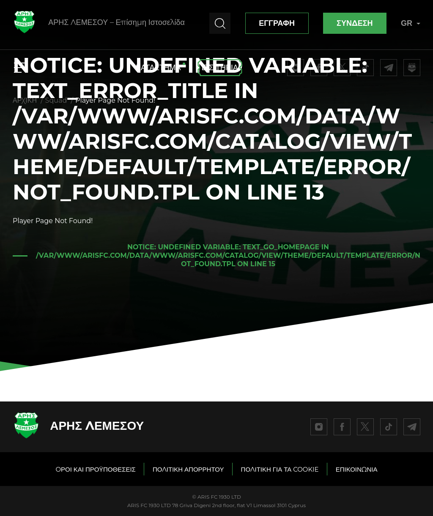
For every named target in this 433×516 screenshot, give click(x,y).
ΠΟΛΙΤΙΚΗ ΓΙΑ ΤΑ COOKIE (280, 469)
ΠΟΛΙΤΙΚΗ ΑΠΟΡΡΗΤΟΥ (188, 469)
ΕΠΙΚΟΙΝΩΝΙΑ (357, 469)
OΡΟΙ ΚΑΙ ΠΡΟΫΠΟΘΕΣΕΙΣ (95, 469)
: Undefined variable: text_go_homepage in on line (228, 255)
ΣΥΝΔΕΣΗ (355, 23)
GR (410, 23)
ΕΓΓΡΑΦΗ (277, 23)
